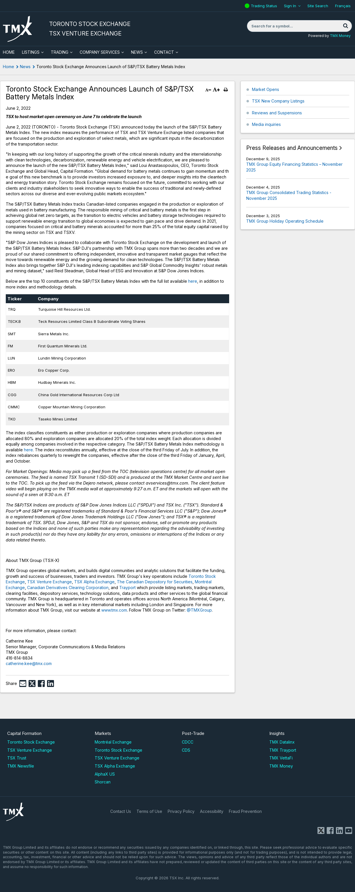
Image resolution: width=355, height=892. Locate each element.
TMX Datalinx (282, 742)
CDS (186, 750)
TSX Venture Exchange (49, 581)
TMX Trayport (282, 750)
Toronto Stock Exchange (31, 742)
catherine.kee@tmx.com (29, 663)
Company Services (100, 52)
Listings (31, 52)
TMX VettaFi (281, 757)
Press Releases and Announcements (292, 148)
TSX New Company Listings (278, 100)
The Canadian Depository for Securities (155, 581)
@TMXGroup (199, 610)
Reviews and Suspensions (277, 112)
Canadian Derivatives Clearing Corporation (68, 587)
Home (8, 66)
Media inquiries (266, 124)
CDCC (187, 742)
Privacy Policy (181, 811)
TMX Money (340, 35)
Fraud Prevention (245, 811)
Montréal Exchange (113, 742)
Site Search (317, 5)
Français (343, 5)
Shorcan (103, 781)
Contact (164, 52)
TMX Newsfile (20, 765)
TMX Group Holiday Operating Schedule (285, 221)
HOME (9, 52)
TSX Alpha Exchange (94, 581)
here (192, 281)
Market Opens (265, 89)
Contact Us (120, 811)
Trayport (127, 587)
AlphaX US (105, 774)
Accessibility (211, 811)
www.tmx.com (114, 610)
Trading (59, 52)
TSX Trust (16, 757)
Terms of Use (149, 811)
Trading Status (265, 6)
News (137, 52)
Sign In (290, 5)
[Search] (345, 26)
